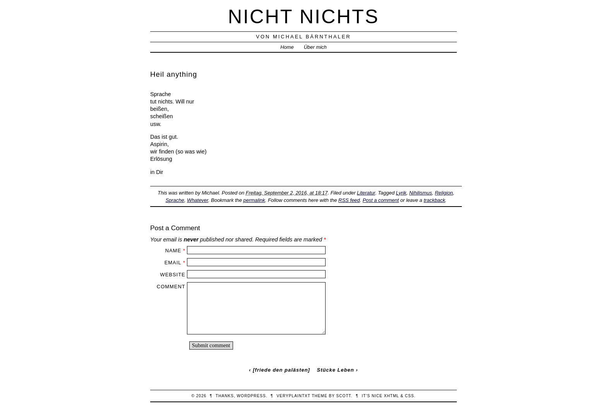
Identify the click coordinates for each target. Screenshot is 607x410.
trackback (434, 200)
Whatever (197, 200)
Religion (444, 193)
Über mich (315, 47)
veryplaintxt (293, 396)
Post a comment (381, 200)
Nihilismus (420, 193)
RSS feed (349, 200)
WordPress (251, 396)
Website (172, 274)
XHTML (391, 396)
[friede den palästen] (281, 370)
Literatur (366, 193)
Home (287, 47)
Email (173, 262)
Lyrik (401, 193)
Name (173, 250)
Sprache (174, 200)
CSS (409, 396)
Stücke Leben (335, 370)
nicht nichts (303, 16)
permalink (254, 200)
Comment (171, 286)
